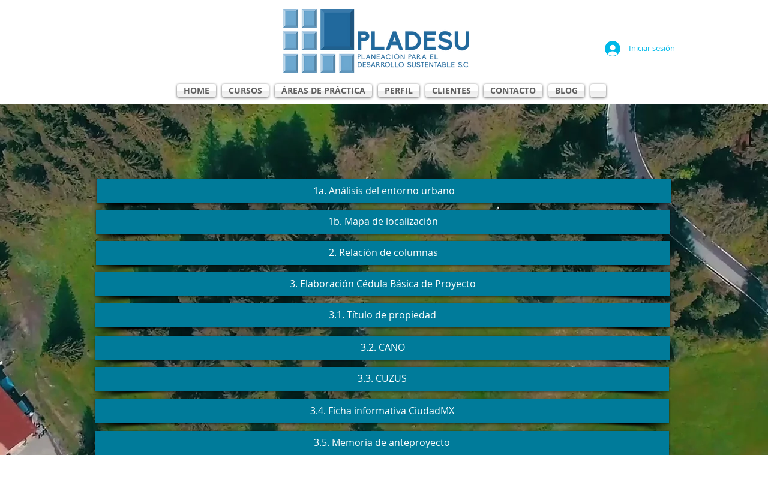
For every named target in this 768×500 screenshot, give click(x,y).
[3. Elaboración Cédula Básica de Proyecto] (382, 284)
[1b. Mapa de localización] (383, 222)
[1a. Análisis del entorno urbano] (384, 191)
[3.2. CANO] (382, 348)
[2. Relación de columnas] (383, 253)
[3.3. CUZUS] (382, 379)
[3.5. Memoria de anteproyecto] (382, 443)
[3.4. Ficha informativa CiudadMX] (382, 411)
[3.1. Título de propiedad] (382, 315)
